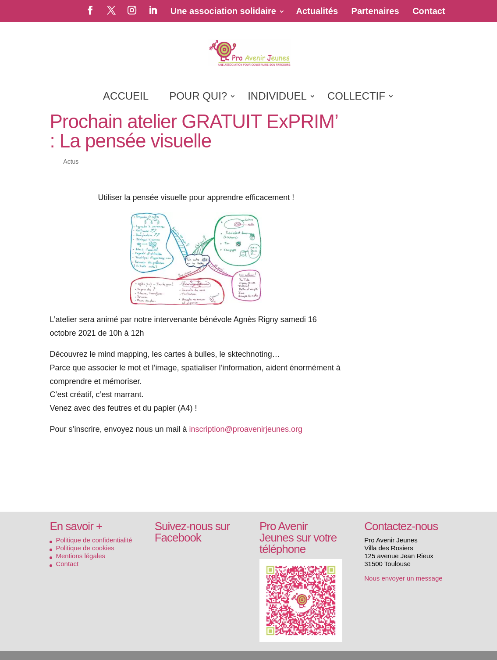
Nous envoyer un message (403, 578)
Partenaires (375, 11)
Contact (428, 11)
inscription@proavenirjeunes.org (245, 429)
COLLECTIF (356, 97)
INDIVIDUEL (277, 97)
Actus (70, 161)
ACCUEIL (126, 97)
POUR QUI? (198, 97)
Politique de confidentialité (94, 540)
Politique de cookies (85, 548)
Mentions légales (80, 556)
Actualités (317, 11)
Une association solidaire (223, 11)
